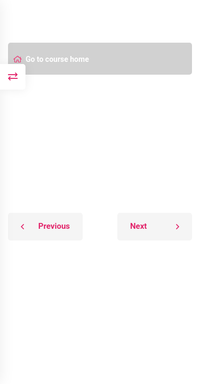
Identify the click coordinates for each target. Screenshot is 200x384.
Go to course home (51, 59)
